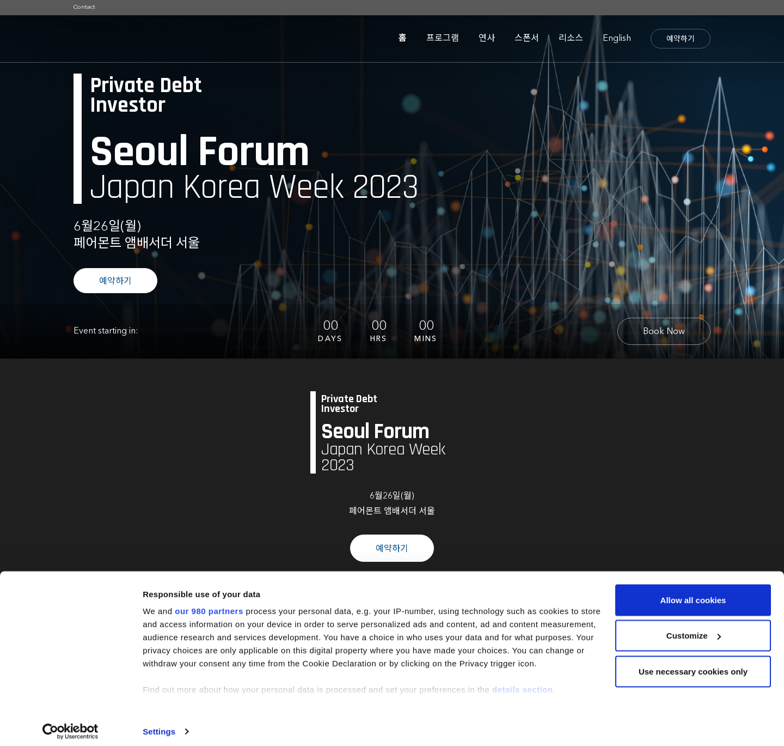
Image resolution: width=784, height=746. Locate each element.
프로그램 (442, 38)
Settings (159, 724)
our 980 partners (209, 604)
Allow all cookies (693, 593)
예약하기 (680, 39)
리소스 (571, 38)
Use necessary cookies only (693, 664)
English (617, 38)
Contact (84, 7)
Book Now (664, 331)
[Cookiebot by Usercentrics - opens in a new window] (70, 725)
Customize (693, 629)
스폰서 (526, 38)
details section (522, 682)
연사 (487, 38)
